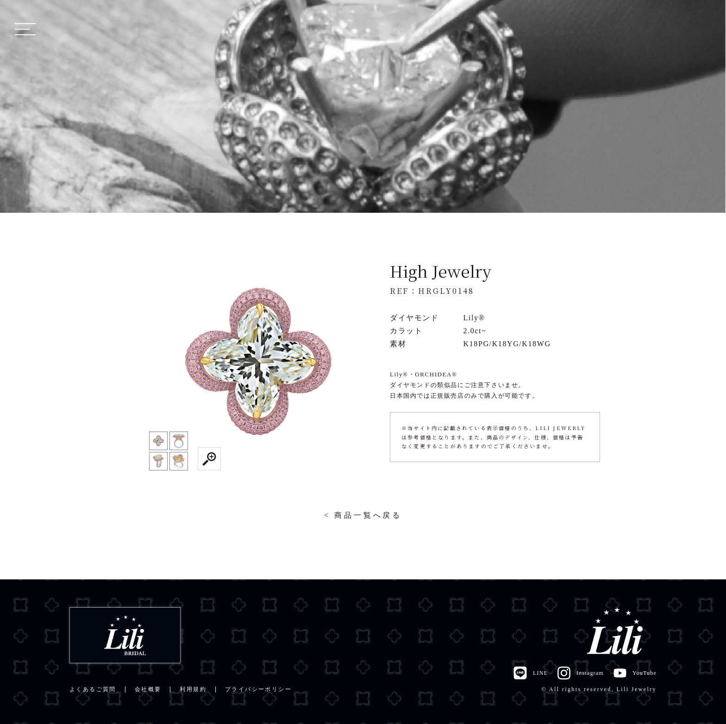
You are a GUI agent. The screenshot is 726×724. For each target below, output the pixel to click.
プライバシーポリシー (258, 689)
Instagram (580, 673)
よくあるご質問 (92, 689)
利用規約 (193, 689)
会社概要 (148, 689)
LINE (530, 673)
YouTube (635, 673)
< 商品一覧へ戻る (363, 515)
